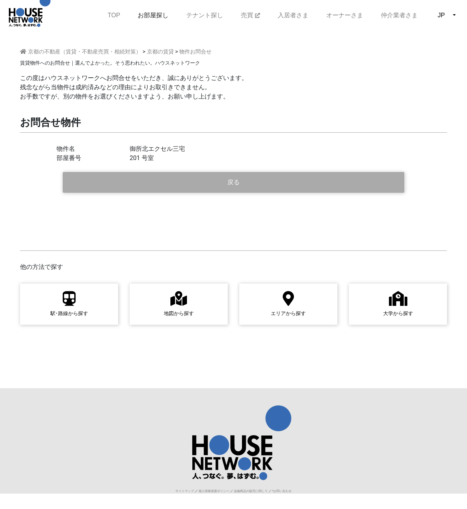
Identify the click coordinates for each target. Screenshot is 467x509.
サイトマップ (184, 491)
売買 (250, 15)
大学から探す (398, 303)
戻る (233, 182)
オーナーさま (344, 15)
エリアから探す (288, 303)
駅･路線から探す (69, 303)
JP (441, 15)
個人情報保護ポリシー (213, 491)
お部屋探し (153, 15)
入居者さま (293, 15)
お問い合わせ (282, 491)
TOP (114, 14)
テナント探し (204, 15)
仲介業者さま (399, 15)
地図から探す (179, 303)
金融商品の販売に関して (251, 491)
